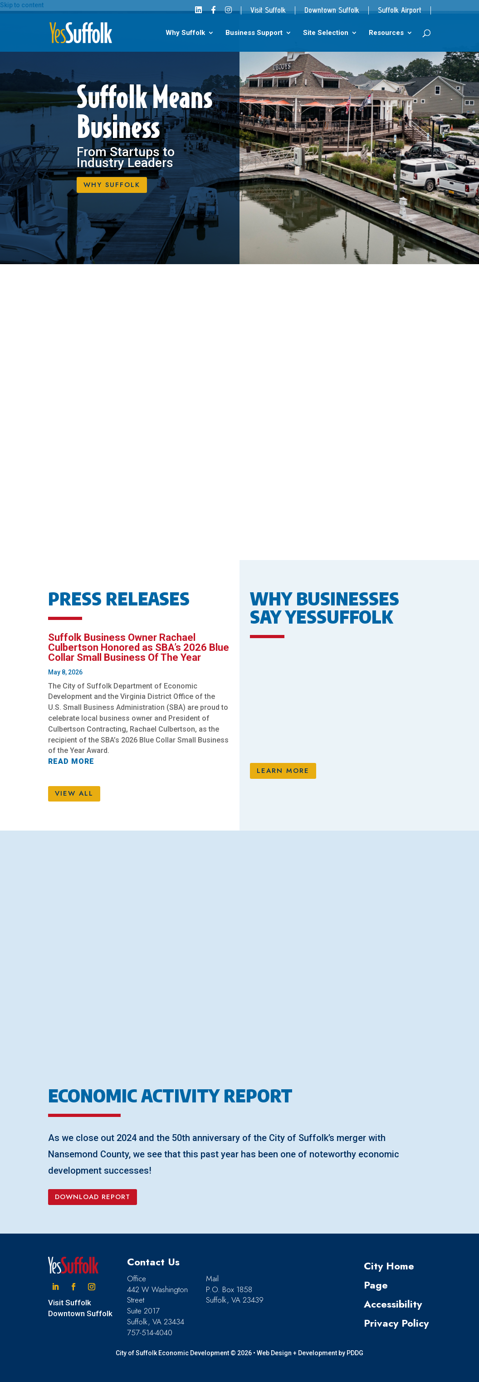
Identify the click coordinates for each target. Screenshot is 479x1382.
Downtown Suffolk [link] (331, 10)
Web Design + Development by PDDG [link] (310, 1353)
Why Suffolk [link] (185, 33)
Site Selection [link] (325, 33)
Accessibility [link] (393, 1304)
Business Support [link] (254, 33)
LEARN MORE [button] (283, 771)
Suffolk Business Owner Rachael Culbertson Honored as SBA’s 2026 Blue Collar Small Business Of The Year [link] (138, 647)
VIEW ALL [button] (74, 793)
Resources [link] (386, 33)
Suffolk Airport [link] (399, 10)
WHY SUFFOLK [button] (111, 185)
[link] (198, 13)
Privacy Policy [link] (396, 1323)
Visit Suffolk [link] (268, 10)
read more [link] (71, 761)
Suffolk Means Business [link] (144, 112)
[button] (55, 1286)
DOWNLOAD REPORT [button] (92, 1197)
